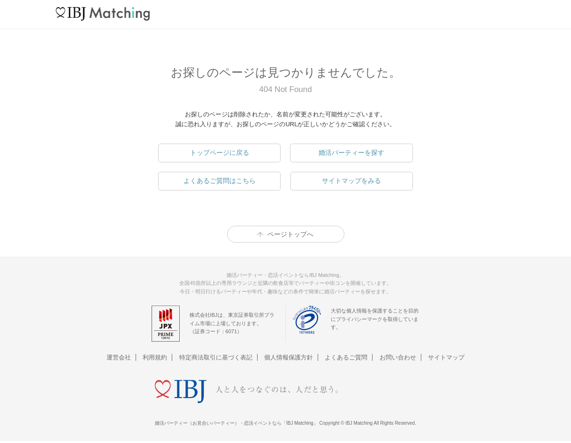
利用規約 (155, 357)
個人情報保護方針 (288, 357)
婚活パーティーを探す (351, 152)
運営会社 (119, 357)
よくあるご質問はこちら (219, 180)
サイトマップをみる (351, 180)
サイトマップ (446, 357)
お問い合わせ (398, 357)
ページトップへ (290, 234)
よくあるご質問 (346, 357)
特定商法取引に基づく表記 (215, 357)
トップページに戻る (219, 152)
